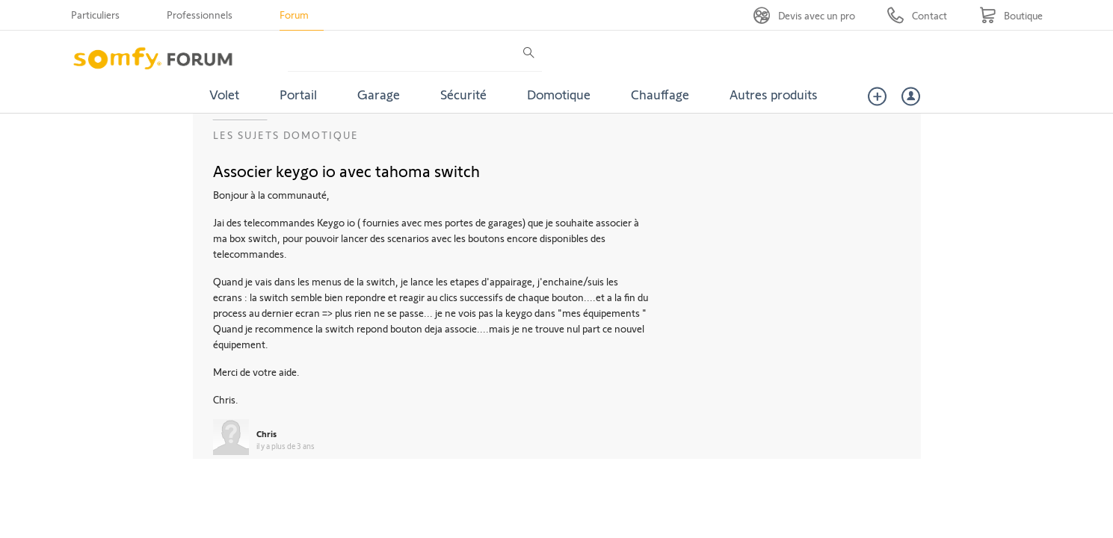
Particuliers (95, 14)
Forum (294, 14)
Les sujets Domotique (286, 135)
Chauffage (660, 94)
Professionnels (199, 14)
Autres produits (774, 94)
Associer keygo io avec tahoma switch (346, 170)
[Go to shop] (1011, 15)
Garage (378, 94)
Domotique (559, 94)
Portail (298, 94)
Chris (266, 433)
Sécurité (463, 94)
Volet (224, 94)
